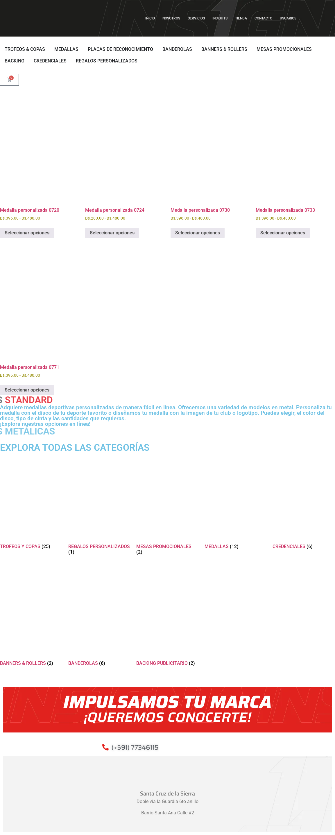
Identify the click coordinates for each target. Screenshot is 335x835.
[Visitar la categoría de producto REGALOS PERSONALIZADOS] (99, 504)
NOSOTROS (171, 18)
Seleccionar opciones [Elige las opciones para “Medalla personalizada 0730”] (197, 233)
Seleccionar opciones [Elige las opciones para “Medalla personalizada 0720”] (27, 233)
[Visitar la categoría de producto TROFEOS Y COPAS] (31, 502)
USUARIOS (289, 18)
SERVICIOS (196, 18)
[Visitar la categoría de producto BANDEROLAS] (99, 618)
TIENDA (241, 18)
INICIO (150, 18)
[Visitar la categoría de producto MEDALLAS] (236, 502)
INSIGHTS (219, 18)
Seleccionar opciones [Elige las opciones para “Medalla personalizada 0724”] (112, 233)
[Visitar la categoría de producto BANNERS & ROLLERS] (31, 618)
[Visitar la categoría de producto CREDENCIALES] (304, 502)
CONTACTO (263, 18)
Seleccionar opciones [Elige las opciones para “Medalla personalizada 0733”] (282, 233)
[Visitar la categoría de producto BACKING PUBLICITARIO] (167, 618)
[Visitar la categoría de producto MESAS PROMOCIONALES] (167, 504)
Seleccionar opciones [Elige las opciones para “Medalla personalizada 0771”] (27, 390)
